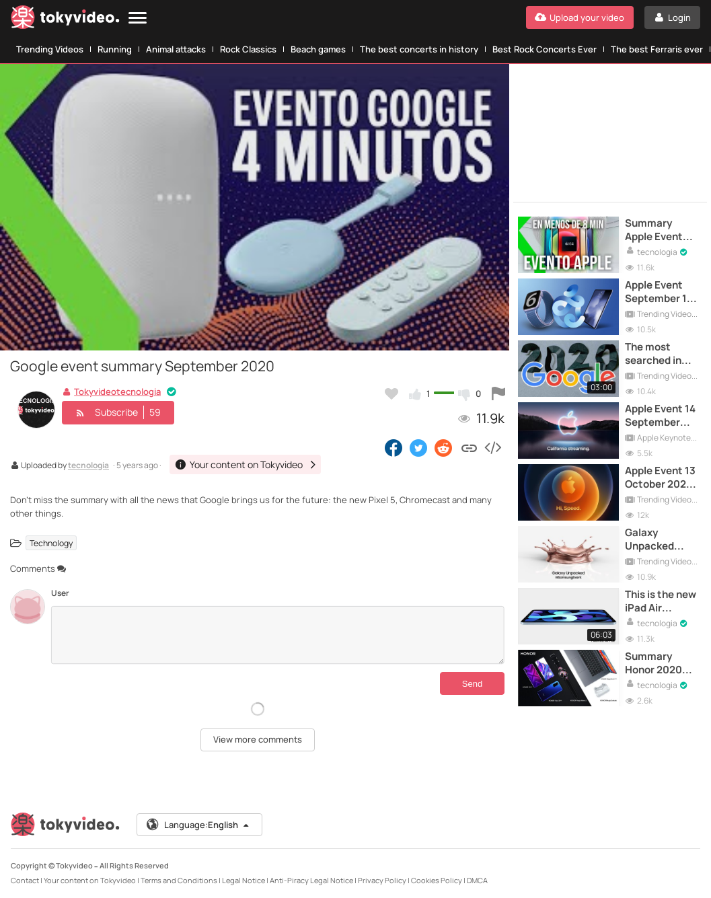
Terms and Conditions (179, 880)
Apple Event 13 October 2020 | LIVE (661, 478)
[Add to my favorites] (391, 393)
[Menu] (137, 18)
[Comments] (277, 635)
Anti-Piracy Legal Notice (311, 880)
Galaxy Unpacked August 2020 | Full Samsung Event (659, 540)
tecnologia (88, 466)
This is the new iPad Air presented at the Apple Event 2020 (660, 601)
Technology (51, 542)
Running (115, 49)
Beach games (318, 49)
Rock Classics (248, 49)
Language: (198, 825)
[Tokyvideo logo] (65, 19)
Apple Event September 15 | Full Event (661, 292)
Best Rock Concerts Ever (544, 49)
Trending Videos (49, 49)
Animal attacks (176, 49)
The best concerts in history (419, 49)
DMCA (477, 880)
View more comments (257, 739)
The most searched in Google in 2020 (661, 354)
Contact (25, 880)
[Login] (672, 17)
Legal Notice (243, 880)
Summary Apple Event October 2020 (659, 230)
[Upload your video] (580, 17)
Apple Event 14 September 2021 (660, 416)
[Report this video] (498, 393)
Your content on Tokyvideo (90, 880)
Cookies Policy (436, 880)
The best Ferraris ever (657, 49)
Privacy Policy (382, 880)
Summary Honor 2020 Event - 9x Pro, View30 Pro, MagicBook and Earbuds (662, 663)
